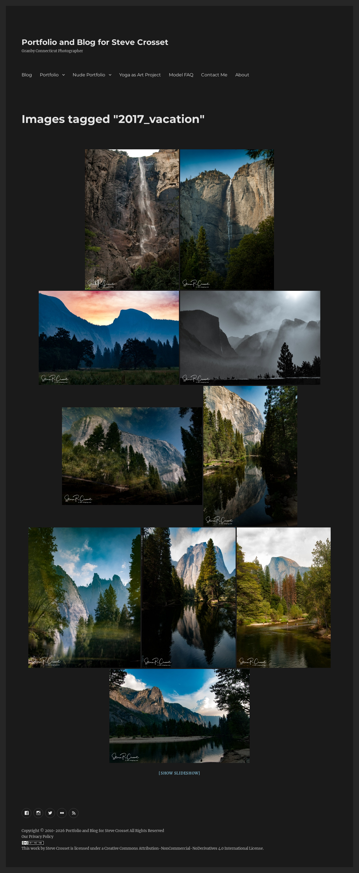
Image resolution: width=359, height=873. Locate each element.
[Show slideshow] (179, 773)
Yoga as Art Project (140, 74)
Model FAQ (181, 74)
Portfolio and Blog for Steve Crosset (95, 42)
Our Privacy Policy (37, 836)
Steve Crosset (58, 848)
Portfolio (49, 74)
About (242, 74)
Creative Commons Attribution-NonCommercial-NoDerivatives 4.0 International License (183, 848)
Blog (27, 74)
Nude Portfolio (89, 74)
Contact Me (214, 74)
